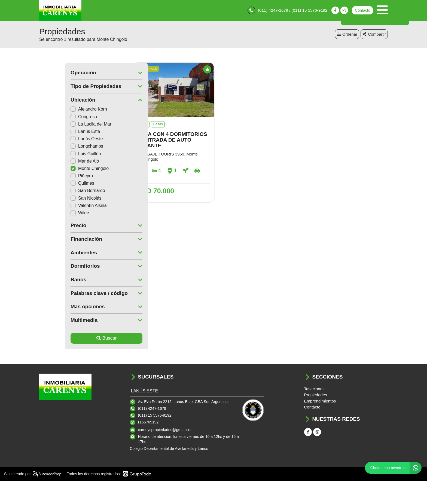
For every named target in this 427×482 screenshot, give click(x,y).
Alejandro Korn (63, 110)
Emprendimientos (320, 402)
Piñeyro (56, 177)
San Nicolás (60, 199)
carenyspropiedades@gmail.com (166, 431)
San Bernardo (62, 191)
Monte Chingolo (64, 169)
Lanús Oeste (61, 140)
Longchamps (61, 147)
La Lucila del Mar (65, 125)
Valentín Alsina (63, 206)
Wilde (54, 213)
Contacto (362, 11)
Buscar (81, 339)
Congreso (58, 117)
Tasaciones (314, 390)
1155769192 (148, 423)
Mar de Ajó (59, 162)
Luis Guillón (60, 154)
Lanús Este (59, 132)
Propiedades (315, 396)
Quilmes (56, 184)
